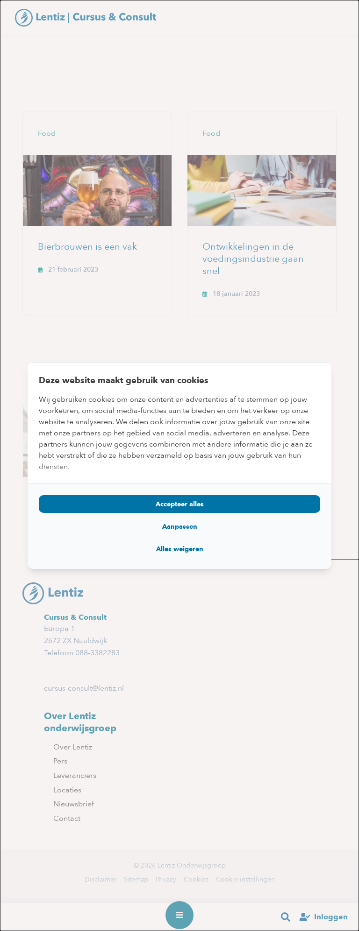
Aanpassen (179, 526)
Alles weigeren (179, 549)
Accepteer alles (180, 504)
